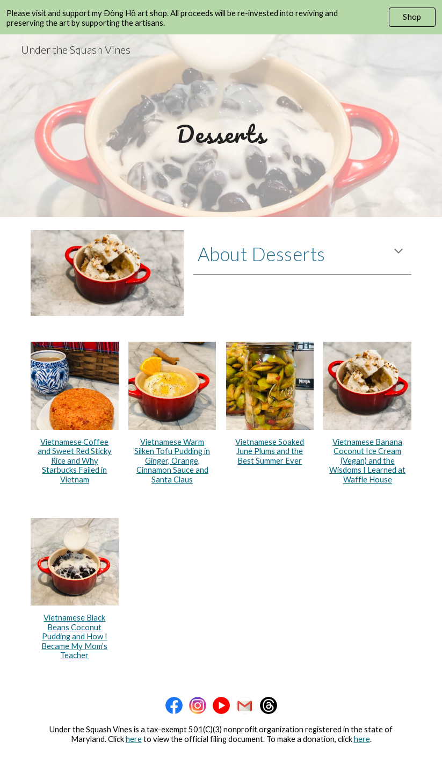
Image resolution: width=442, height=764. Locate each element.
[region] (221, 17)
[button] (398, 252)
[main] (221, 125)
